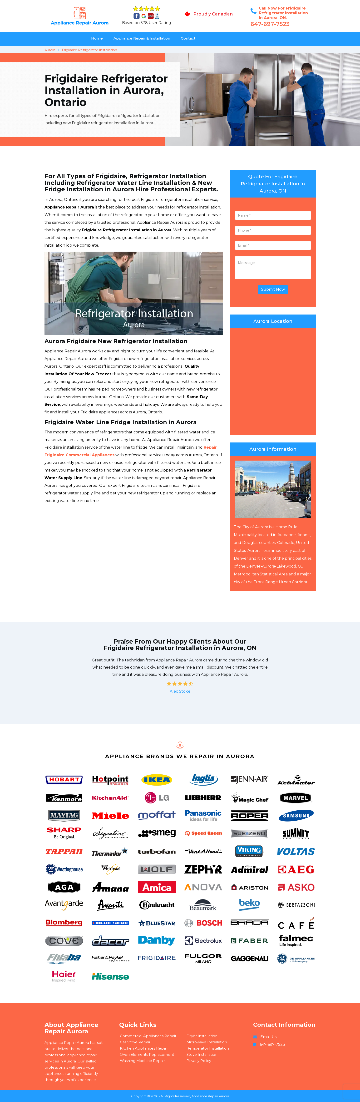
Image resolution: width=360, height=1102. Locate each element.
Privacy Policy (199, 1060)
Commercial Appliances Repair (148, 1036)
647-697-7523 (270, 23)
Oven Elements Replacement (147, 1054)
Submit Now (273, 289)
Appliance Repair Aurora (210, 1096)
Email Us (268, 1037)
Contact (188, 38)
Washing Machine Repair (142, 1060)
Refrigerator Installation (208, 1048)
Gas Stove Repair (135, 1042)
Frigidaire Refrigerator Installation (89, 50)
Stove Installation (202, 1054)
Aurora (49, 50)
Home (97, 38)
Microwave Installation (207, 1042)
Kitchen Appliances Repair (144, 1048)
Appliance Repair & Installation (141, 38)
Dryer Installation (202, 1036)
